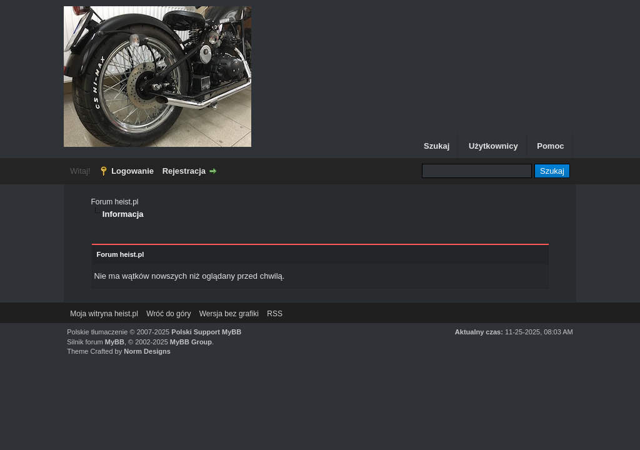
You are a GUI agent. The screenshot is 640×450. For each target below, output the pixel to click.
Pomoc (550, 146)
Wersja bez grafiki (229, 313)
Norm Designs (147, 351)
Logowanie (132, 171)
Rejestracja (184, 171)
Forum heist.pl (115, 202)
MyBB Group (191, 342)
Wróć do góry (168, 313)
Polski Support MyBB (206, 332)
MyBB (114, 342)
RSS (274, 313)
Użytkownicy (493, 146)
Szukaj (436, 146)
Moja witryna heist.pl (104, 313)
